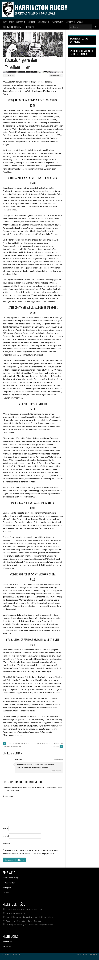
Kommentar (8, 796)
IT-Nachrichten (9, 883)
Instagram (7, 888)
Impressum (7, 941)
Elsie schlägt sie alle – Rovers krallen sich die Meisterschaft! (29, 917)
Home (5, 22)
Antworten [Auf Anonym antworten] (58, 759)
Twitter (6, 893)
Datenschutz (8, 946)
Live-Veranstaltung (10, 878)
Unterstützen (28, 27)
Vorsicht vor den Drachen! (16, 913)
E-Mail (6, 836)
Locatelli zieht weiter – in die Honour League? (24, 909)
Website (6, 843)
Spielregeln (70, 22)
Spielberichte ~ (56, 75)
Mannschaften (43, 22)
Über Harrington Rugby (12, 27)
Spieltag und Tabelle (17, 22)
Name (5, 828)
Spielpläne (31, 22)
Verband (80, 22)
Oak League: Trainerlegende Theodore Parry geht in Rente (29, 925)
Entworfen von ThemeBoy (87, 954)
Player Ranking (57, 22)
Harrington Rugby (41, 7)
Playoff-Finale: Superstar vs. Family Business (23, 921)
